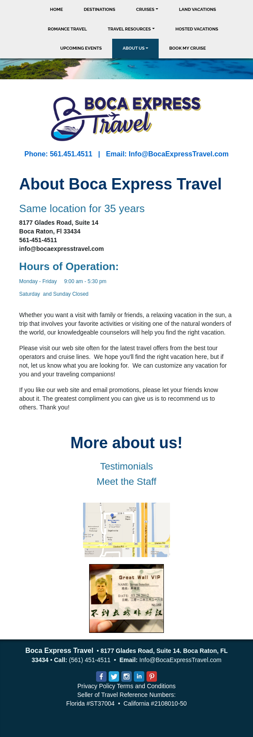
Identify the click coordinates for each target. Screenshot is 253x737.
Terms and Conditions (146, 686)
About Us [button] (134, 48)
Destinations (99, 9)
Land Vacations (197, 9)
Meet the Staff (126, 481)
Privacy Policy (96, 686)
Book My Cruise (187, 48)
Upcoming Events (81, 48)
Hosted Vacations (197, 29)
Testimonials (126, 466)
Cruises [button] (145, 9)
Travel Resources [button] (129, 29)
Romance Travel (67, 29)
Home (56, 9)
